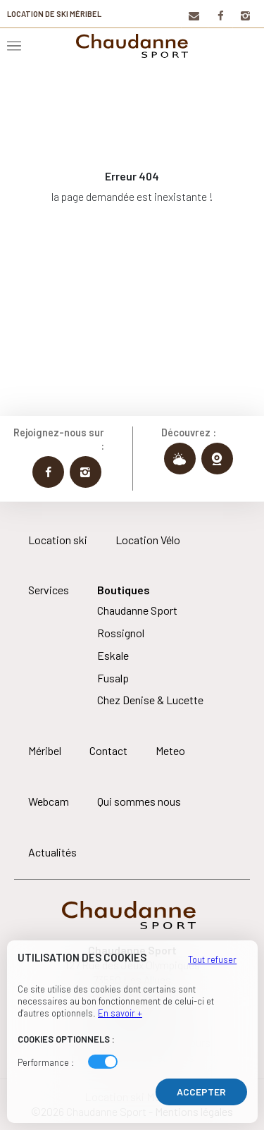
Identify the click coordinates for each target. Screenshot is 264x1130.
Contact (108, 750)
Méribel (44, 750)
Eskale (113, 655)
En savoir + (120, 1013)
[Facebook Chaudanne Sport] (48, 472)
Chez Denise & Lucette (150, 699)
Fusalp (113, 677)
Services (48, 589)
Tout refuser (212, 959)
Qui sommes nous (139, 801)
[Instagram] (244, 15)
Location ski (57, 539)
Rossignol (120, 632)
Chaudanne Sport (137, 610)
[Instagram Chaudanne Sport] (85, 472)
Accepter (201, 1092)
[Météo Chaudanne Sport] (180, 458)
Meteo (170, 750)
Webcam (48, 801)
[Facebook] (220, 15)
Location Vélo (147, 539)
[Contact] (193, 15)
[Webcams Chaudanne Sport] (217, 458)
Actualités (52, 852)
